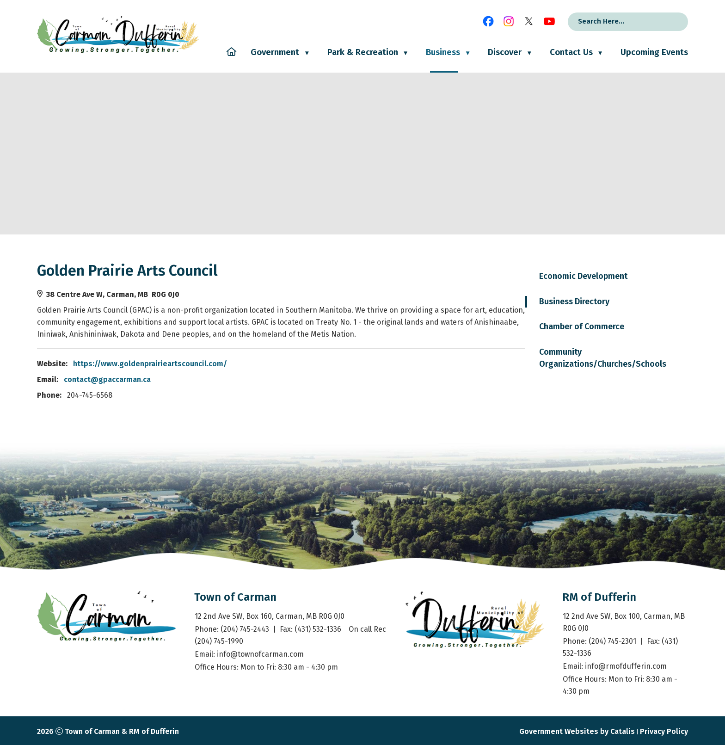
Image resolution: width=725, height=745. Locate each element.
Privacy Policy (664, 731)
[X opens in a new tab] (529, 21)
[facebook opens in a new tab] (488, 21)
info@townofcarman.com (260, 654)
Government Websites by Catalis (577, 731)
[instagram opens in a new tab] (508, 21)
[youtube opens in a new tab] (549, 21)
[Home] (231, 60)
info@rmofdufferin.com (626, 666)
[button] (671, 21)
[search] (616, 21)
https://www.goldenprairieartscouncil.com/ (331, 363)
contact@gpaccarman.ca (288, 379)
